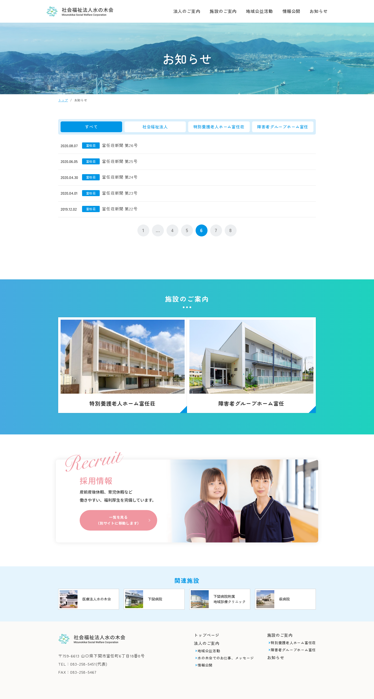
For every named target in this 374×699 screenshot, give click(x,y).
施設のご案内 (223, 11)
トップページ (206, 626)
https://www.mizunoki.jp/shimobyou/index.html (154, 590)
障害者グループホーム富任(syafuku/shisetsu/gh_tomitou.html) (256, 362)
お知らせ (319, 11)
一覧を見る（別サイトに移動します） (118, 510)
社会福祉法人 (155, 127)
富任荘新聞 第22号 (120, 209)
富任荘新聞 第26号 (120, 145)
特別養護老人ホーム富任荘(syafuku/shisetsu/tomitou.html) (117, 362)
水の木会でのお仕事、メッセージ (225, 648)
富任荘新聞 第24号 (120, 177)
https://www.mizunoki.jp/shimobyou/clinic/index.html (220, 590)
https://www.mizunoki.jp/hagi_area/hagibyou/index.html (285, 590)
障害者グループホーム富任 (282, 127)
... (158, 230)
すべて (91, 127)
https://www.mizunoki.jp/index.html (88, 590)
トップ (63, 100)
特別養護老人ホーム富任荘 (218, 127)
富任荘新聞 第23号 (120, 193)
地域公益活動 (259, 11)
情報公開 (291, 11)
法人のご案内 (186, 11)
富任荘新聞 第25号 (120, 161)
